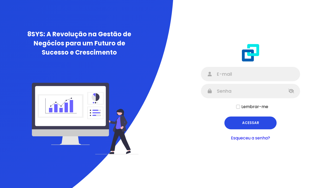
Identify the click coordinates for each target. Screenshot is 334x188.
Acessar (250, 122)
